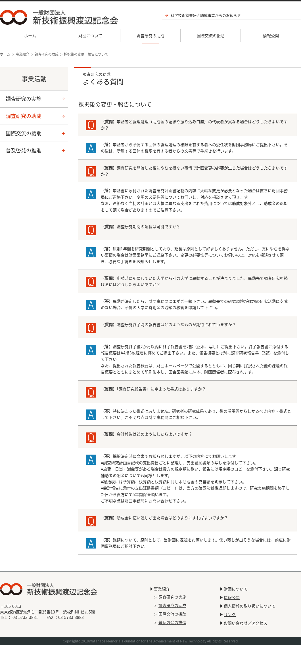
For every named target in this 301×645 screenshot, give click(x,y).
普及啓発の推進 (23, 150)
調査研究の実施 (23, 98)
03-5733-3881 (25, 617)
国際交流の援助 (211, 35)
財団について (90, 35)
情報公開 (271, 35)
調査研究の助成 (150, 35)
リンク (230, 614)
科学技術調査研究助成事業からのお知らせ (206, 15)
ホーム (30, 35)
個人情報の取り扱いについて (249, 606)
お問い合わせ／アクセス (245, 623)
